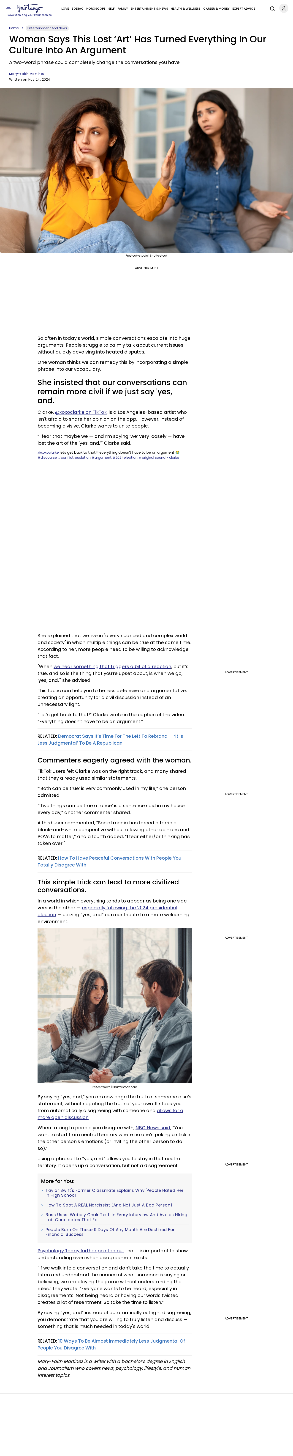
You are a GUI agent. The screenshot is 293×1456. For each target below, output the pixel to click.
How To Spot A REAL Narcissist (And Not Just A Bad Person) (109, 1205)
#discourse (47, 457)
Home (14, 28)
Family (122, 8)
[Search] (271, 8)
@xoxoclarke (48, 452)
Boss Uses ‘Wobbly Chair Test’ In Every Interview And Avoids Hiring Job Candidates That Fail (116, 1217)
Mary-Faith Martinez (27, 73)
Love (65, 8)
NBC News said (153, 1127)
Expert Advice (243, 8)
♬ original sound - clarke (158, 457)
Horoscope (96, 8)
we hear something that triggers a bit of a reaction (112, 666)
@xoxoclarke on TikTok (81, 412)
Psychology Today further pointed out (81, 1251)
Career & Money (216, 8)
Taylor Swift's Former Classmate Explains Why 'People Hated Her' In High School (115, 1193)
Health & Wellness (186, 8)
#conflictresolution (74, 457)
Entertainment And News (47, 28)
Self (111, 8)
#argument (102, 457)
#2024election (125, 457)
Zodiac (78, 8)
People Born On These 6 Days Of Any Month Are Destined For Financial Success (110, 1232)
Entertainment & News (149, 8)
